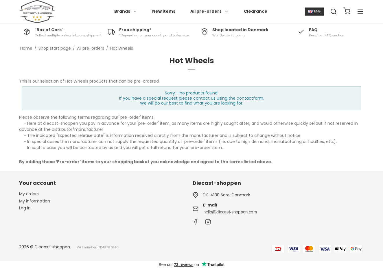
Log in (25, 208)
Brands (125, 11)
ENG (314, 11)
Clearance (255, 11)
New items (163, 11)
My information (34, 201)
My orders (29, 194)
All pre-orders (209, 11)
